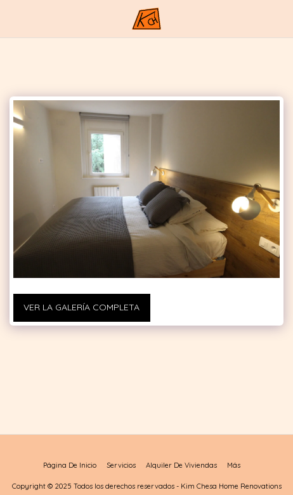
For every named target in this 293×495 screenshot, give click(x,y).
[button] (14, 18)
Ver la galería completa (81, 307)
